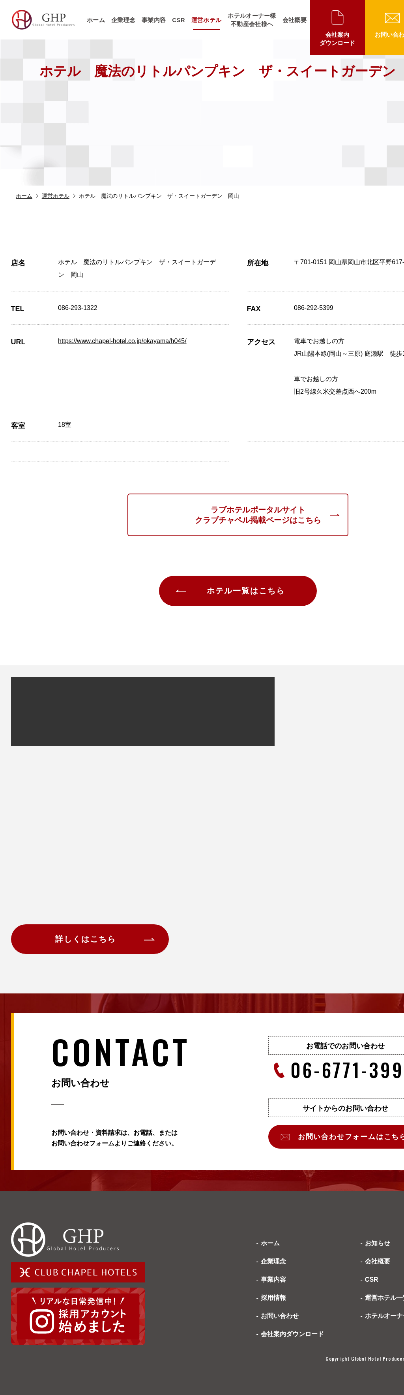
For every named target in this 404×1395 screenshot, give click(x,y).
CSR (178, 20)
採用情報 (273, 1297)
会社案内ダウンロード (337, 38)
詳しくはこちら (85, 939)
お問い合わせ (280, 1315)
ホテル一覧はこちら (246, 590)
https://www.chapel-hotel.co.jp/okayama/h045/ (122, 341)
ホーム (96, 20)
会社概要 (294, 20)
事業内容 (154, 20)
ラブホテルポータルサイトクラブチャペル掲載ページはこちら (258, 514)
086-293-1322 (77, 307)
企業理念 (123, 20)
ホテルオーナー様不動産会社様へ (252, 19)
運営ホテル (206, 20)
